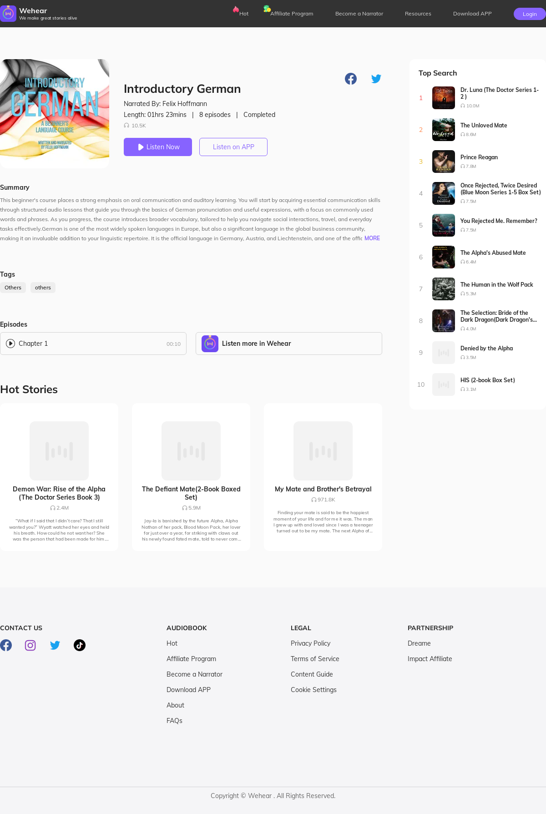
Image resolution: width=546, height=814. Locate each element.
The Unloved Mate (483, 125)
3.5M (471, 357)
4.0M (471, 328)
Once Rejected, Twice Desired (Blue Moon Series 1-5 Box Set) (500, 189)
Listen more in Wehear (256, 343)
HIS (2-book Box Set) (487, 380)
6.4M (471, 261)
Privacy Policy (310, 643)
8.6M (471, 134)
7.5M (471, 201)
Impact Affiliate (430, 659)
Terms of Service (315, 659)
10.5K (135, 125)
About (175, 705)
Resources (418, 13)
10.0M (472, 105)
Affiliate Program (291, 13)
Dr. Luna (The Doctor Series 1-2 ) (499, 93)
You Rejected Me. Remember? (498, 220)
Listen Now (158, 147)
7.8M (471, 166)
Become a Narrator (359, 13)
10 (421, 384)
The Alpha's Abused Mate (493, 252)
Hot (243, 13)
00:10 (174, 343)
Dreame (419, 643)
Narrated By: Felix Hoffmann (165, 104)
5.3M (471, 293)
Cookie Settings (314, 690)
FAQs (174, 721)
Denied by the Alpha (486, 348)
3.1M (471, 389)
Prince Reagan (479, 157)
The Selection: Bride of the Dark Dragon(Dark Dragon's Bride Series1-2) (496, 316)
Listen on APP (233, 147)
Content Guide (312, 674)
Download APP (189, 690)
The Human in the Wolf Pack (496, 284)
